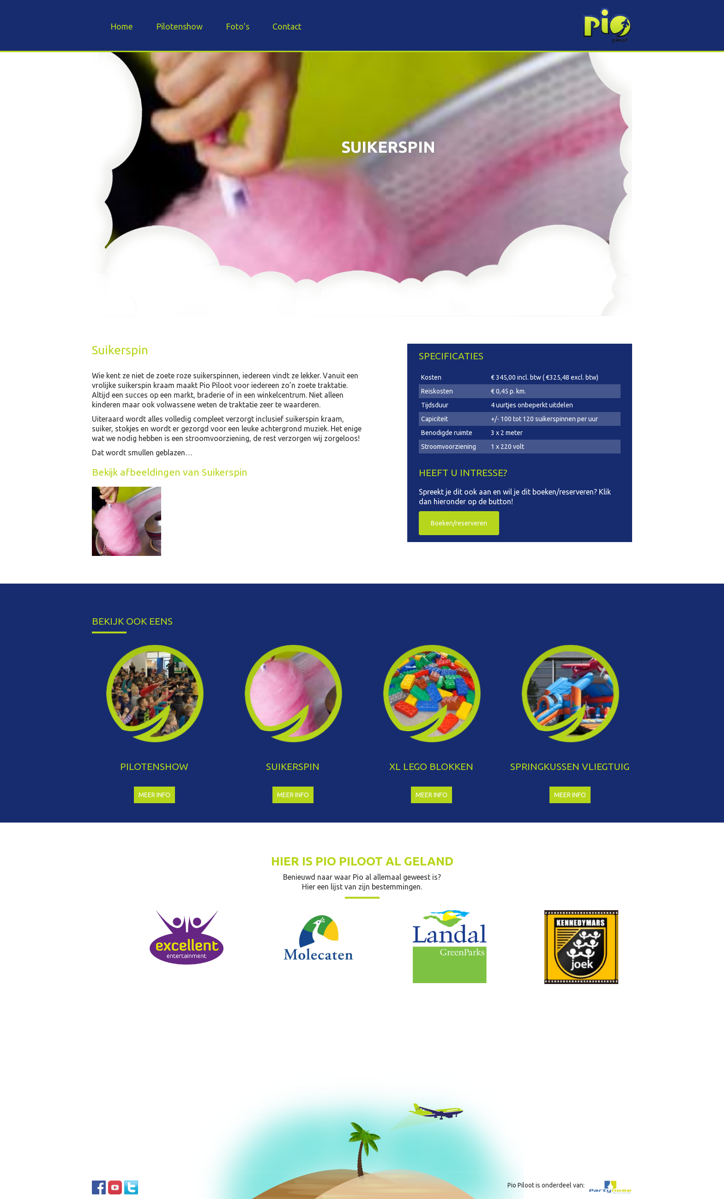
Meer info (154, 795)
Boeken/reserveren (459, 523)
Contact (287, 26)
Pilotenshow (179, 26)
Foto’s (237, 26)
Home (121, 26)
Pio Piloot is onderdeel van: (546, 1185)
